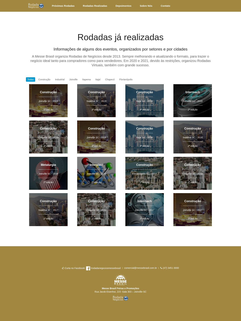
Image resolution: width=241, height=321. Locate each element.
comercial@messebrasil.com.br (140, 268)
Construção (44, 79)
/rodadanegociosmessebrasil (103, 268)
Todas (30, 79)
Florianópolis (126, 79)
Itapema (86, 79)
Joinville (73, 79)
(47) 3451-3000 (169, 268)
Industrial (60, 79)
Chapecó (110, 79)
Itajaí (97, 79)
